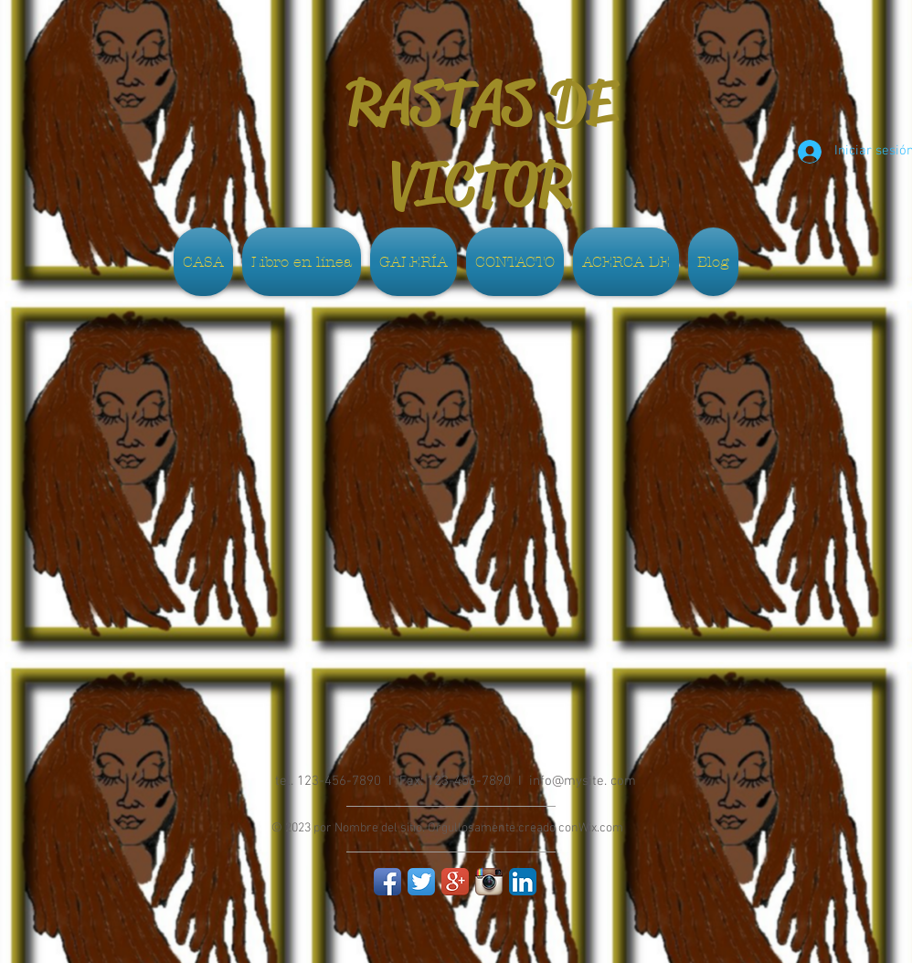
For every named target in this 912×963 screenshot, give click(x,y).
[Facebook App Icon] (387, 881)
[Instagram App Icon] (489, 881)
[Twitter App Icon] (421, 881)
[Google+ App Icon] (455, 881)
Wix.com (600, 828)
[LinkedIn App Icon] (522, 881)
